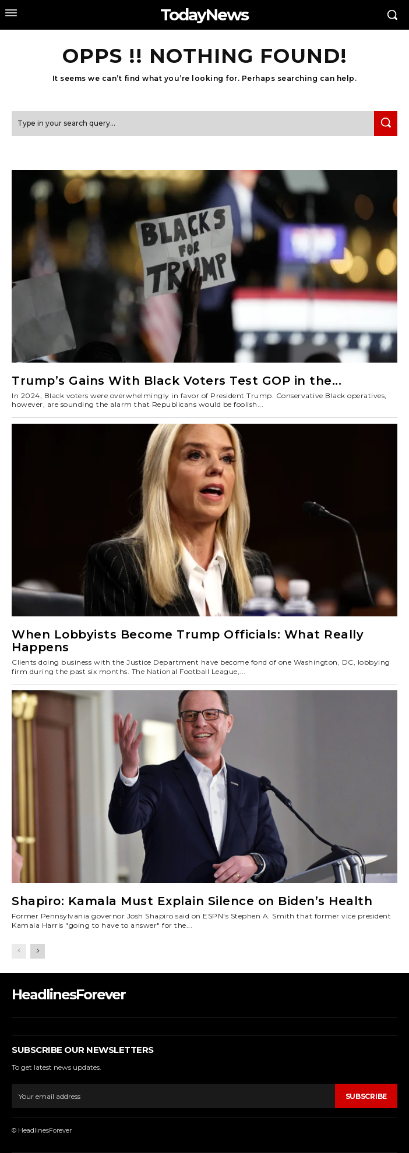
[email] (173, 1096)
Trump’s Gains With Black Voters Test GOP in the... (176, 381)
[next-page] (37, 951)
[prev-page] (19, 951)
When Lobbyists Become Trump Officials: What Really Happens (188, 640)
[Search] (385, 123)
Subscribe (366, 1096)
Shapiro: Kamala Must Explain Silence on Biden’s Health (192, 901)
